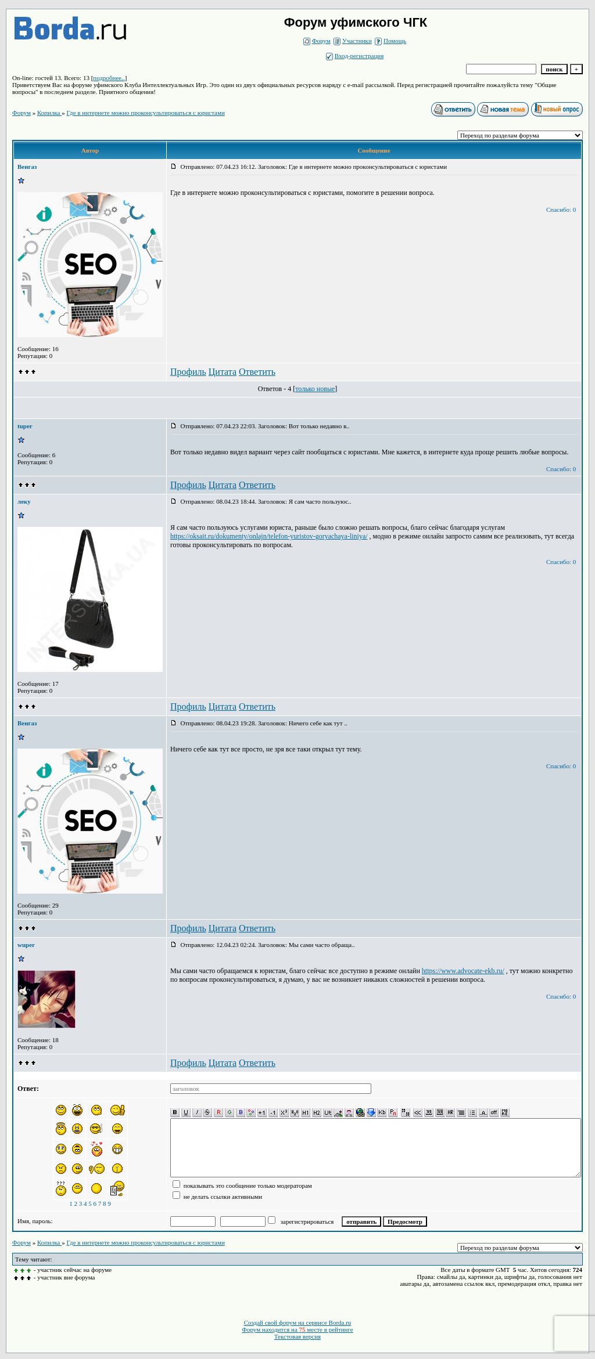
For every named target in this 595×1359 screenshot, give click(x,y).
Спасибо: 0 (561, 209)
